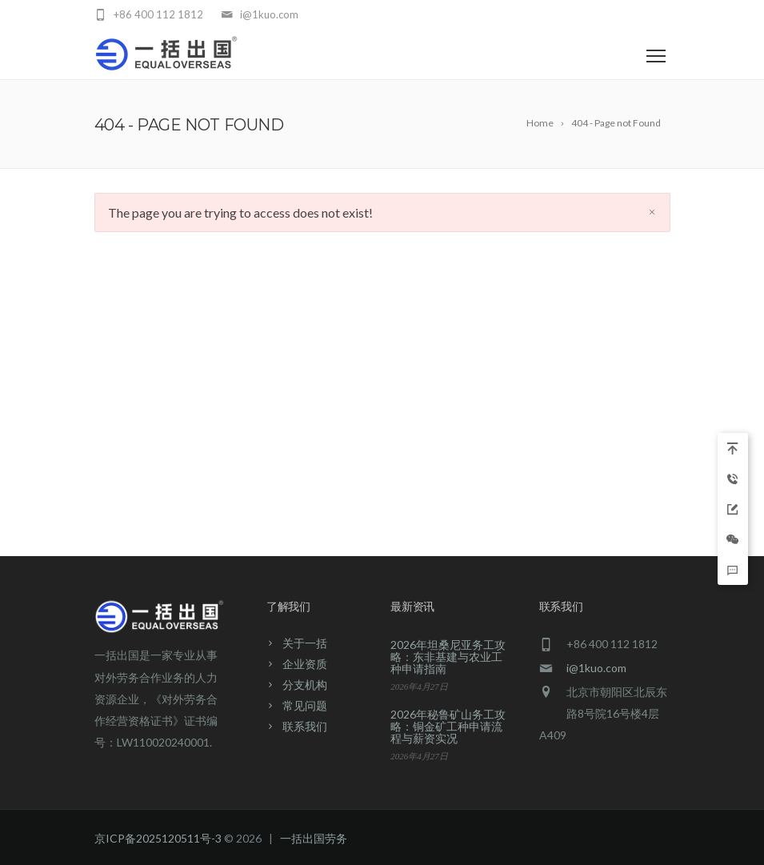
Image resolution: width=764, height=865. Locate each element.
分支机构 (304, 684)
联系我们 (304, 726)
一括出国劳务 (313, 838)
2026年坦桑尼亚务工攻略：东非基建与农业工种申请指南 (448, 656)
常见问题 (304, 705)
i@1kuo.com (596, 668)
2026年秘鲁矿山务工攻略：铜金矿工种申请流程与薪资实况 (448, 726)
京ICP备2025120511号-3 (158, 838)
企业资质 (304, 664)
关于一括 (304, 643)
